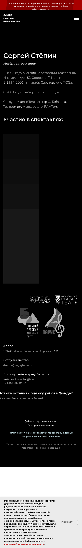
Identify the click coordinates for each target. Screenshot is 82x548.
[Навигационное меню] (76, 18)
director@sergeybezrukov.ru (19, 446)
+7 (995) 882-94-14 (14, 463)
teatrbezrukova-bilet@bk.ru (18, 460)
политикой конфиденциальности (24, 544)
